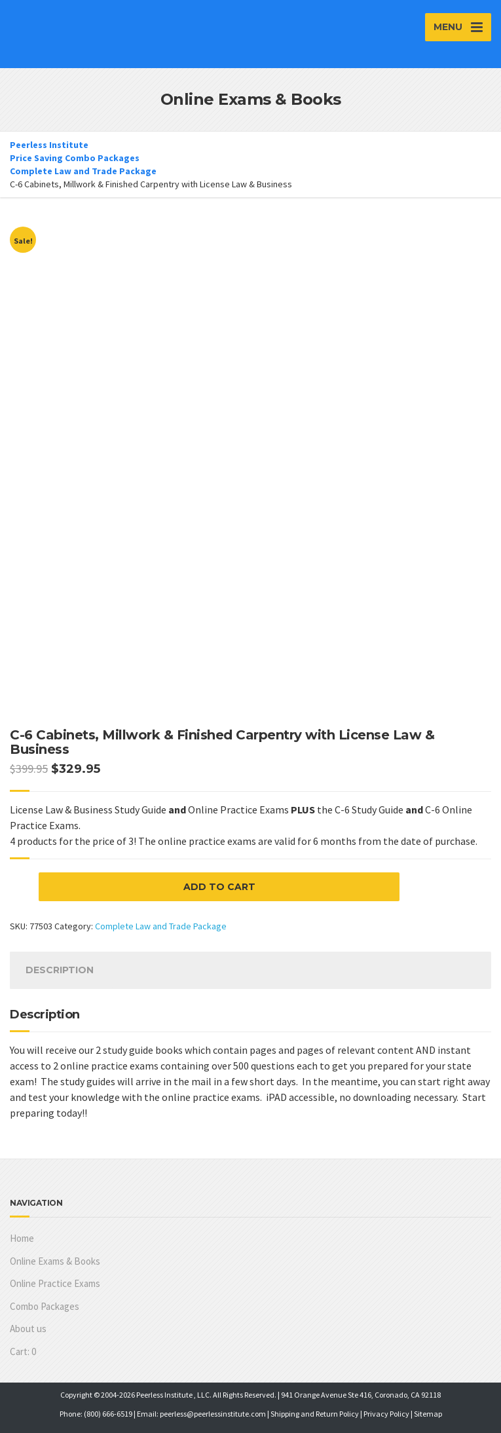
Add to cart (219, 887)
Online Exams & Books (55, 1261)
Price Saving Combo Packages (74, 158)
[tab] (60, 970)
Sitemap (428, 1414)
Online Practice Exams (55, 1283)
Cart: (23, 1351)
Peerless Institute (49, 145)
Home (22, 1238)
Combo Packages (44, 1306)
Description (60, 970)
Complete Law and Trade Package (83, 171)
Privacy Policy (386, 1414)
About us (28, 1328)
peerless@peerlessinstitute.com (213, 1414)
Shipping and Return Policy (314, 1414)
